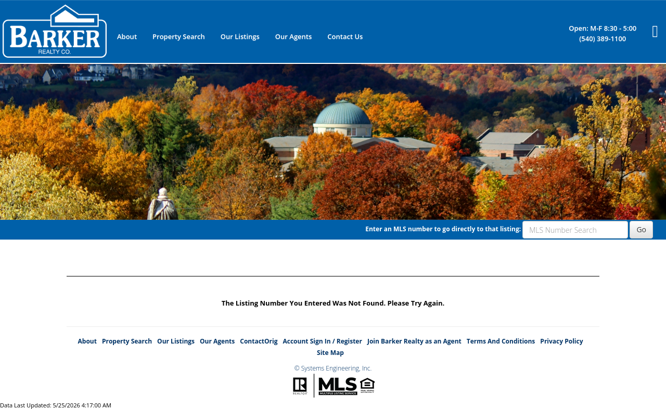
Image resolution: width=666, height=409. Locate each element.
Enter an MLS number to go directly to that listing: (443, 229)
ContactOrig (258, 341)
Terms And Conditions (501, 341)
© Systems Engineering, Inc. (333, 368)
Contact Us (345, 36)
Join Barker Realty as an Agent (414, 341)
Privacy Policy (561, 341)
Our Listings (240, 36)
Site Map (330, 352)
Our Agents (293, 36)
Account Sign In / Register (322, 341)
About (127, 36)
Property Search (178, 36)
